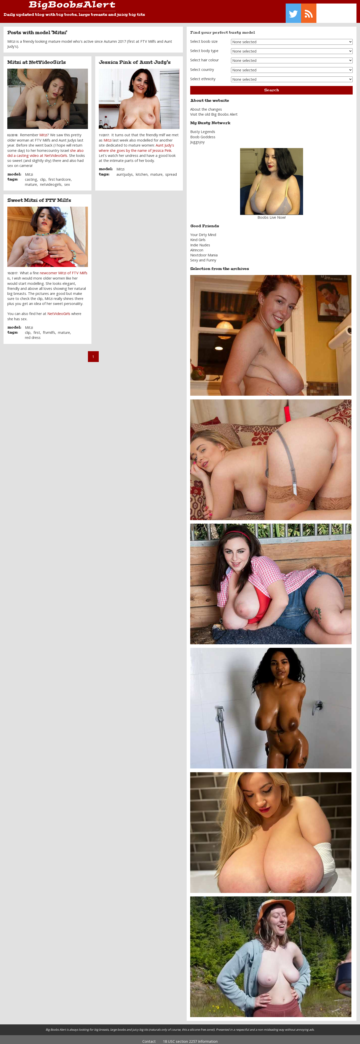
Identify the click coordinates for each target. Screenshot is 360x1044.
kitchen (142, 170)
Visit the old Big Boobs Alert (214, 110)
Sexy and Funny (203, 256)
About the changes (206, 105)
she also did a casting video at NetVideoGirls (45, 149)
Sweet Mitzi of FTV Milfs (39, 197)
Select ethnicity (202, 75)
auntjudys (124, 170)
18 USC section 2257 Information (190, 1037)
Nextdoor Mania (204, 251)
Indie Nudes (200, 241)
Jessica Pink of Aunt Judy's (135, 59)
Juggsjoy (197, 138)
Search (271, 86)
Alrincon (196, 246)
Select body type (204, 47)
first (37, 329)
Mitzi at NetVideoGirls (36, 59)
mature (31, 180)
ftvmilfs (49, 329)
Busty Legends (202, 128)
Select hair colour (204, 56)
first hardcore (59, 175)
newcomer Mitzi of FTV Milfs (63, 269)
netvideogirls (50, 180)
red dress (33, 334)
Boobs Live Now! (271, 213)
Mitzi (43, 131)
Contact (149, 1037)
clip (43, 175)
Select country (202, 65)
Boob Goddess (202, 133)
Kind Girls (198, 236)
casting (31, 175)
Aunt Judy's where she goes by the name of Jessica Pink (136, 144)
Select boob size (204, 37)
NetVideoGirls (58, 310)
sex (67, 180)
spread (171, 170)
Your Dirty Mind (203, 231)
